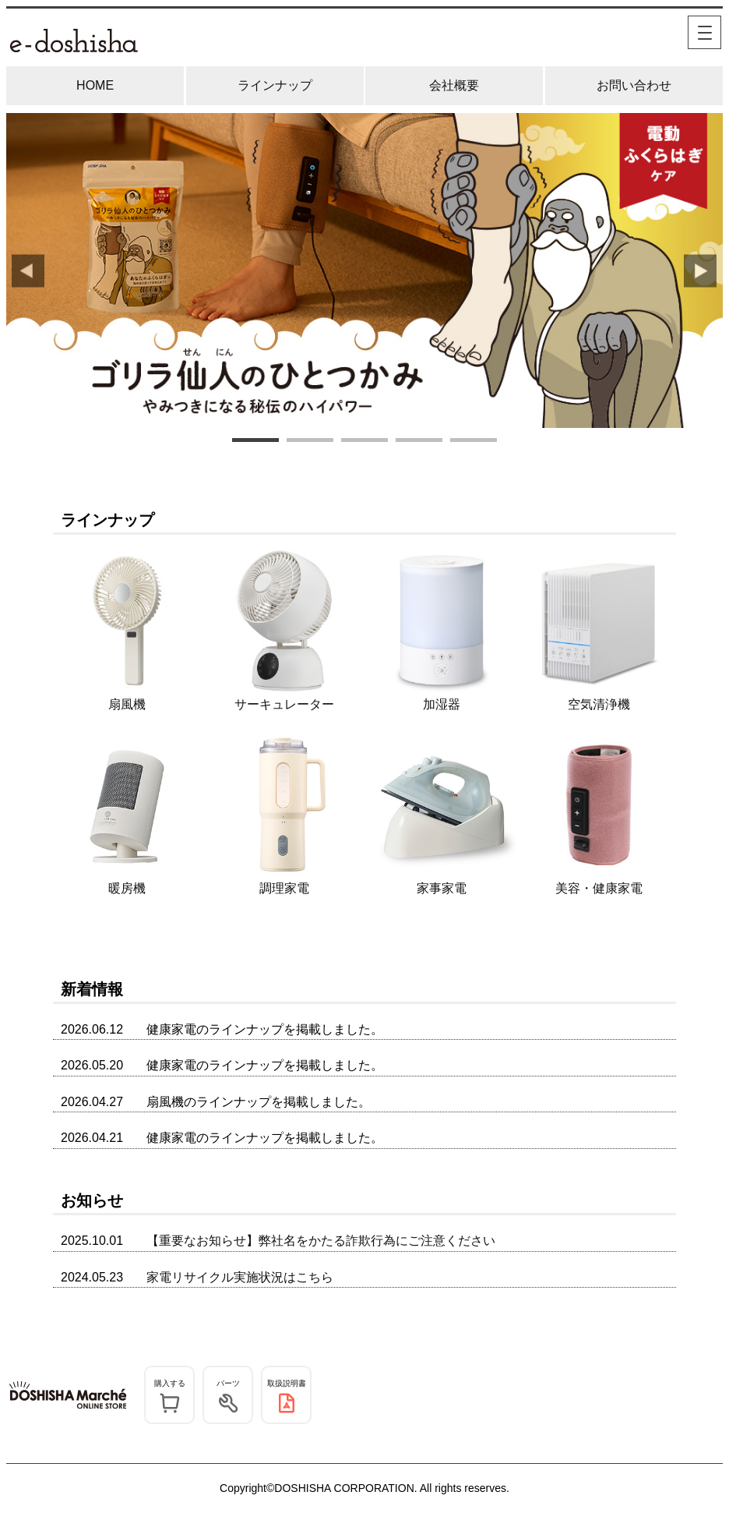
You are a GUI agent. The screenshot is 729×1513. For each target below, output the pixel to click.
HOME (95, 85)
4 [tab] (419, 442)
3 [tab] (364, 442)
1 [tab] (255, 442)
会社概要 (454, 85)
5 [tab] (473, 442)
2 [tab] (310, 442)
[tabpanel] (364, 271)
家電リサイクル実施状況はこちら (239, 1277)
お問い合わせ (634, 85)
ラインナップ (275, 85)
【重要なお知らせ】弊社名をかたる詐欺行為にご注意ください (320, 1240)
